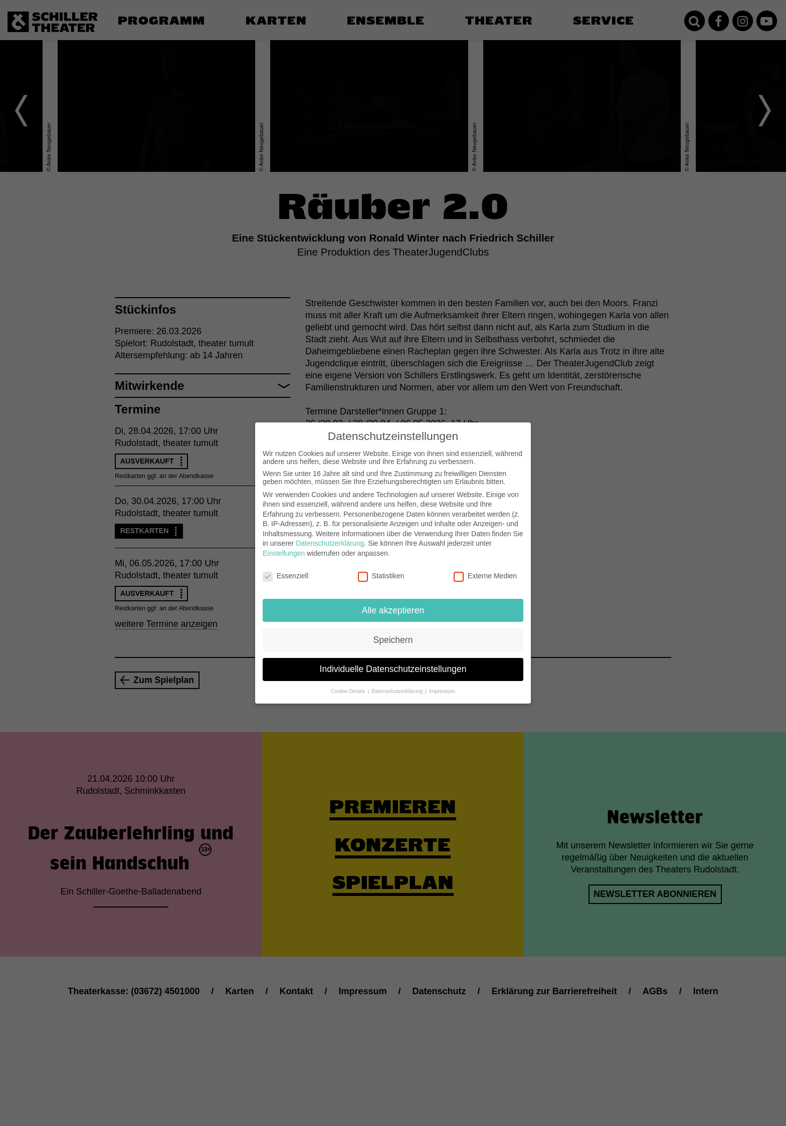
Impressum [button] (442, 691)
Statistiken (381, 576)
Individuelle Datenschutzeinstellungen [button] (393, 669)
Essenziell (285, 576)
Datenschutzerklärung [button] (397, 691)
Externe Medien (485, 576)
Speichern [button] (393, 640)
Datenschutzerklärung (330, 543)
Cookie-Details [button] (348, 691)
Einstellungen (284, 553)
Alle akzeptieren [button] (393, 610)
